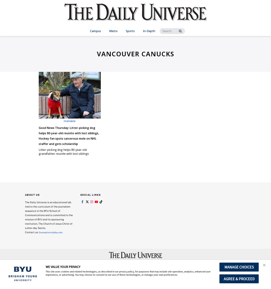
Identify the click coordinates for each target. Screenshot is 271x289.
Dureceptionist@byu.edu (53, 242)
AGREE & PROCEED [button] (239, 278)
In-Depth (149, 31)
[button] (265, 266)
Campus (95, 31)
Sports (130, 31)
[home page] (135, 16)
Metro (113, 31)
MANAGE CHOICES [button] (239, 267)
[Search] (172, 31)
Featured (69, 121)
